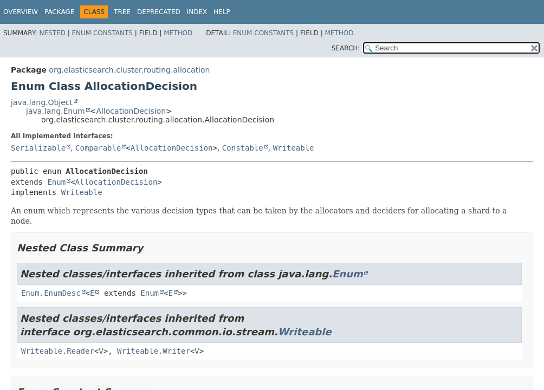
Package (59, 12)
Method (178, 33)
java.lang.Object (42, 102)
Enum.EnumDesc (51, 293)
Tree (122, 12)
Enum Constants (102, 33)
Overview (20, 12)
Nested (52, 33)
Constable (242, 148)
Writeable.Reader (57, 351)
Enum (56, 182)
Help (221, 12)
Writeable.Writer (153, 351)
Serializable (38, 148)
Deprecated (158, 12)
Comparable (98, 148)
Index (197, 12)
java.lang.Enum (55, 111)
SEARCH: (346, 48)
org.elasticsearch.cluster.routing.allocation (129, 70)
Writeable (293, 148)
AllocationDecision (131, 111)
